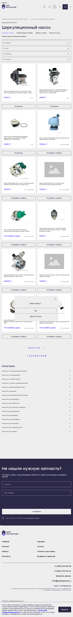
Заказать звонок (63, 576)
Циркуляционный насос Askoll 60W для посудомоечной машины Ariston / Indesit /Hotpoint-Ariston (52, 230)
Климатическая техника (25, 33)
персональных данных (32, 518)
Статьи (40, 546)
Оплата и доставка (46, 551)
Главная (5, 542)
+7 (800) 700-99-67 (62, 571)
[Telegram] (49, 6)
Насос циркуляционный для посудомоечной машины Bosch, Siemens (54, 138)
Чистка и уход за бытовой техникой (14, 36)
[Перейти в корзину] (65, 6)
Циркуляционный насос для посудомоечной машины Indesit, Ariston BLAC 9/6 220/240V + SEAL (19, 321)
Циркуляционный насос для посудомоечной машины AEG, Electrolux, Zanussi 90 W (19, 183)
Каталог (5, 546)
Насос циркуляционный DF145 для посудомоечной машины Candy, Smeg (16, 230)
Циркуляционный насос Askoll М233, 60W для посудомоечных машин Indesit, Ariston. (18, 92)
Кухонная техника (8, 33)
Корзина (41, 542)
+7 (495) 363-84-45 (62, 566)
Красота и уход (54, 33)
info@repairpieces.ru (61, 581)
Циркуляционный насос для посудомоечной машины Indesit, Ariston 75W (19, 275)
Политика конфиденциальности (13, 601)
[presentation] (16, 502)
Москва (5, 3)
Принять (64, 609)
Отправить (36, 511)
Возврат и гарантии (46, 556)
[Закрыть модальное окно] (55, 299)
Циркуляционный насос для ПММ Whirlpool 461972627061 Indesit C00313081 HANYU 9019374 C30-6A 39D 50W (53, 91)
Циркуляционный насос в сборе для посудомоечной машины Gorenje (51, 183)
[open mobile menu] (70, 6)
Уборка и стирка (41, 33)
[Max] (54, 6)
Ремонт (5, 551)
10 (45, 356)
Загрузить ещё (34, 348)
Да (36, 311)
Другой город (36, 316)
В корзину (19, 106)
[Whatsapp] (44, 6)
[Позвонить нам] (60, 6)
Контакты (6, 556)
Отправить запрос (54, 153)
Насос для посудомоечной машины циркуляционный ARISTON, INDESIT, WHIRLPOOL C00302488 (16, 138)
